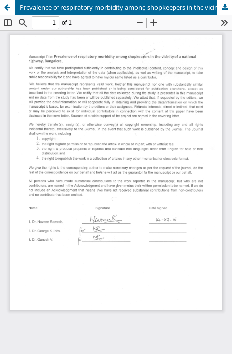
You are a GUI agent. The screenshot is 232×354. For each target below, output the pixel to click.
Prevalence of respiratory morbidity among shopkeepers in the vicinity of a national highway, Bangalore (126, 7)
